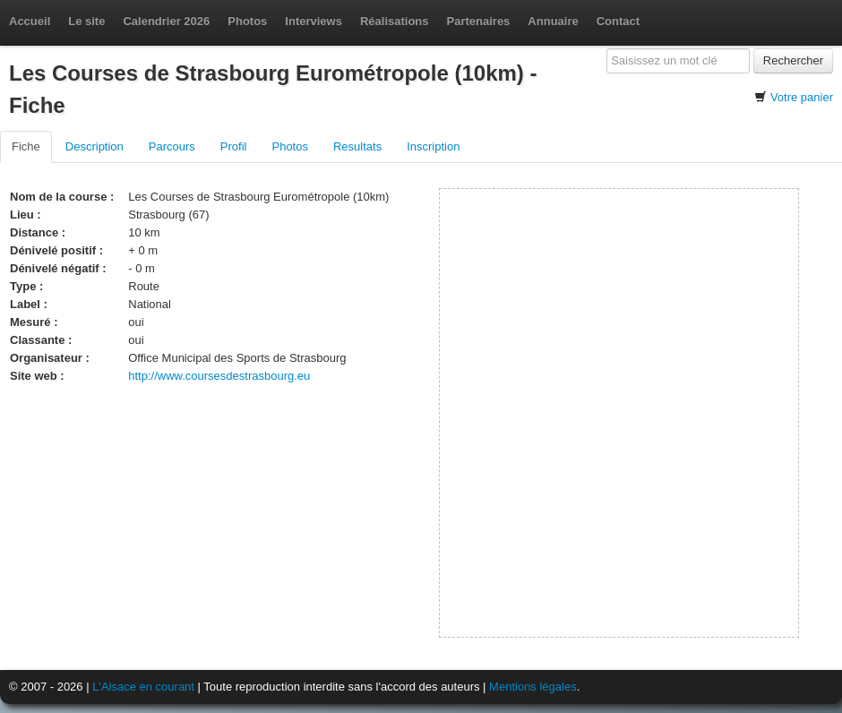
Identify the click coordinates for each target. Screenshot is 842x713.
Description (94, 146)
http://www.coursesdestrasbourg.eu (219, 375)
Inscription (433, 146)
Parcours (172, 146)
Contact (618, 21)
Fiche (26, 146)
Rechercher (793, 60)
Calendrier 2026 (166, 21)
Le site (86, 21)
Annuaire (553, 21)
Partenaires (479, 21)
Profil (233, 146)
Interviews (313, 21)
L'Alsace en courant (143, 686)
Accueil (29, 21)
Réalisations (394, 21)
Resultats (357, 146)
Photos (247, 21)
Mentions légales (533, 686)
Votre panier (801, 97)
